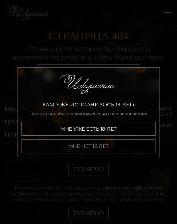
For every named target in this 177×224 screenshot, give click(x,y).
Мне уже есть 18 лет (88, 129)
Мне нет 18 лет (88, 146)
